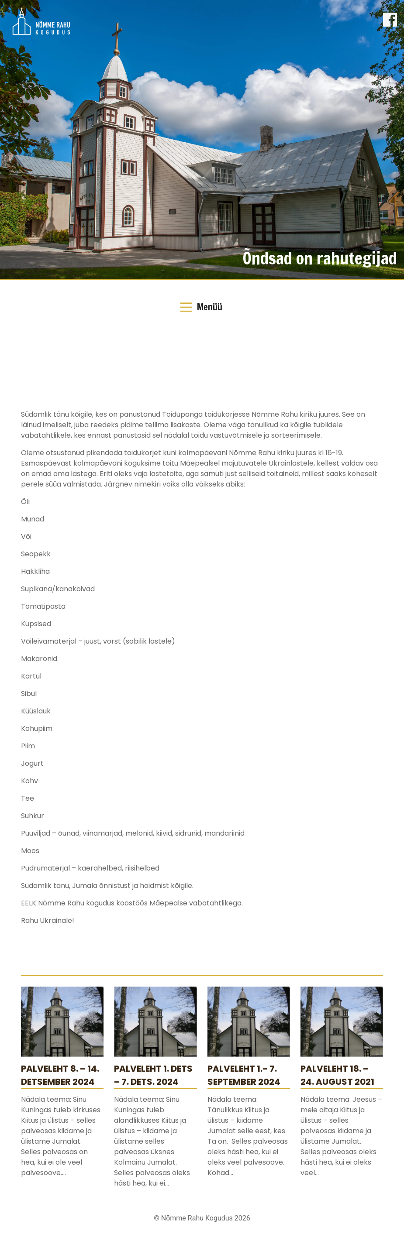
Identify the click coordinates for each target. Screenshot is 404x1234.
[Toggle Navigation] (201, 307)
